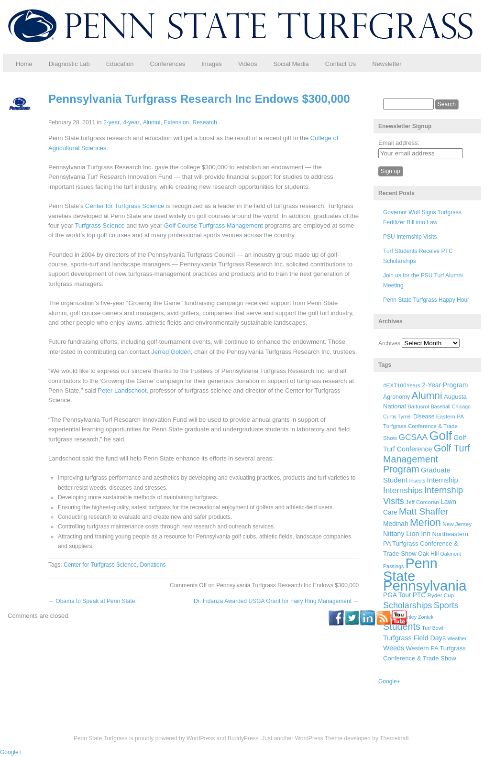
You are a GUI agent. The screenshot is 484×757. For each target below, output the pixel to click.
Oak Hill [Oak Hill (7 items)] (428, 553)
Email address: (398, 142)
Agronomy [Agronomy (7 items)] (396, 397)
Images (211, 63)
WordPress (201, 738)
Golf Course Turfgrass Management (213, 225)
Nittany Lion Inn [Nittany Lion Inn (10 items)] (406, 534)
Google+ (389, 681)
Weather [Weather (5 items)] (456, 638)
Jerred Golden (170, 351)
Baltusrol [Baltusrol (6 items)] (418, 406)
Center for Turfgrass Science (124, 205)
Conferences (168, 63)
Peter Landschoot (122, 390)
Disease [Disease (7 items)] (424, 416)
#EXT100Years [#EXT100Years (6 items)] (401, 385)
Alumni (152, 122)
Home (24, 63)
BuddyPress (243, 738)
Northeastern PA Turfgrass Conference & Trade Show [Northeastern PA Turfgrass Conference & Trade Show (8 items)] (425, 543)
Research (205, 122)
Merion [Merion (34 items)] (425, 522)
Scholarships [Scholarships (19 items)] (407, 605)
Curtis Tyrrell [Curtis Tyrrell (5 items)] (397, 416)
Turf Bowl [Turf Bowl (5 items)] (432, 628)
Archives (389, 343)
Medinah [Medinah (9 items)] (395, 523)
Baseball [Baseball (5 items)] (441, 406)
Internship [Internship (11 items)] (442, 480)
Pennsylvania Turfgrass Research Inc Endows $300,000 (199, 98)
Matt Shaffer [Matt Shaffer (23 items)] (423, 511)
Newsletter (386, 63)
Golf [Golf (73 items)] (440, 435)
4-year (131, 122)
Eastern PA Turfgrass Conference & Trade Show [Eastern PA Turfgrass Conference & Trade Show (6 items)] (423, 427)
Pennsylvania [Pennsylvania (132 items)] (424, 585)
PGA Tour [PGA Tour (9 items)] (397, 595)
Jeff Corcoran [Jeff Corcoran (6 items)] (422, 502)
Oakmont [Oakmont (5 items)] (450, 554)
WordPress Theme (319, 738)
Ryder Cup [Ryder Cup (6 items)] (441, 595)
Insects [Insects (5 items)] (417, 480)
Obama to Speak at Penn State (91, 601)
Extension (176, 122)
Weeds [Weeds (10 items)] (393, 648)
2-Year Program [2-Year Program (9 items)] (445, 385)
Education (120, 63)
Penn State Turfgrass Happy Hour (426, 299)
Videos (247, 63)
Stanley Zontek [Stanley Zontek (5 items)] (417, 617)
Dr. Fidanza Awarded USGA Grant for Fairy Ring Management (276, 601)
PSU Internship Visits (410, 236)
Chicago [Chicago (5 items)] (461, 406)
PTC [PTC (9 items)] (419, 595)
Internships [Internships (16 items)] (403, 490)
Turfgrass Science (99, 225)
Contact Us (340, 63)
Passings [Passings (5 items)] (393, 566)
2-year (111, 122)
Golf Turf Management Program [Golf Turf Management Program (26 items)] (426, 458)
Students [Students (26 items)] (401, 626)
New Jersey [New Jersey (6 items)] (457, 524)
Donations (152, 564)
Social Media (290, 63)
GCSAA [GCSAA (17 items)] (413, 437)
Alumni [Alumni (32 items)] (427, 395)
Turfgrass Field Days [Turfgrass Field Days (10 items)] (414, 638)
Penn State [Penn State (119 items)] (410, 569)
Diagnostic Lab (69, 63)
